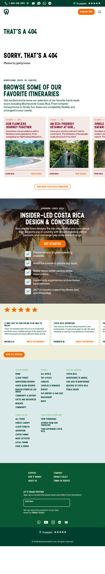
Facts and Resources (25, 399)
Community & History (25, 396)
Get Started (52, 244)
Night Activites (22, 438)
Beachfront (46, 397)
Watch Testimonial (37, 342)
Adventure (20, 431)
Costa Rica (71, 374)
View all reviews (14, 354)
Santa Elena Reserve (25, 386)
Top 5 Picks (46, 378)
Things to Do (21, 415)
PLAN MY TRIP (86, 11)
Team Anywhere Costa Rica (51, 430)
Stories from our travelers (49, 424)
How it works (35, 477)
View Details (37, 174)
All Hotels (46, 374)
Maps (43, 401)
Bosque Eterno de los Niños (26, 390)
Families (45, 382)
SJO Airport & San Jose (52, 393)
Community (20, 407)
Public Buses (72, 389)
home (26, 63)
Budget (44, 389)
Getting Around (73, 370)
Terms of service (62, 481)
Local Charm (21, 442)
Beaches (19, 403)
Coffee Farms (21, 435)
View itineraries (48, 419)
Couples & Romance (50, 386)
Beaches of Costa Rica (77, 386)
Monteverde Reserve (25, 382)
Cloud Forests (22, 427)
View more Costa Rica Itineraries (52, 186)
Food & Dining (22, 446)
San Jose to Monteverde (77, 382)
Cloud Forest (21, 370)
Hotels (44, 370)
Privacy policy (61, 477)
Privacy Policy (38, 513)
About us (32, 481)
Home (17, 374)
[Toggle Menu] (99, 11)
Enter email (29, 501)
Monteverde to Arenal (77, 378)
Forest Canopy (22, 423)
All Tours (20, 419)
